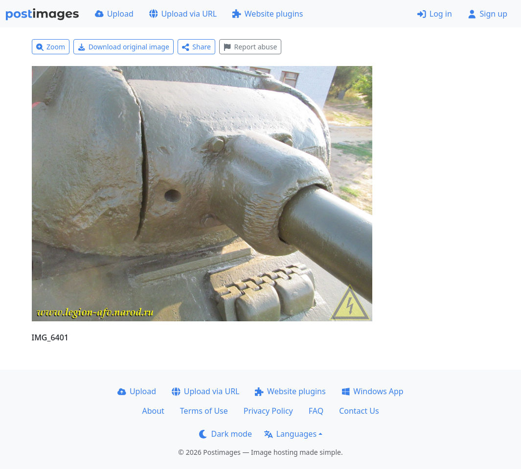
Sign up (487, 13)
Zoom (51, 46)
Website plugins (267, 13)
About (153, 410)
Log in (434, 13)
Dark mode (225, 433)
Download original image (123, 46)
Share (196, 46)
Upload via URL (183, 13)
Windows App (372, 391)
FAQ (316, 410)
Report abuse (250, 46)
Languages (290, 433)
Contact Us (359, 410)
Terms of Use (204, 410)
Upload (114, 13)
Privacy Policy (268, 410)
